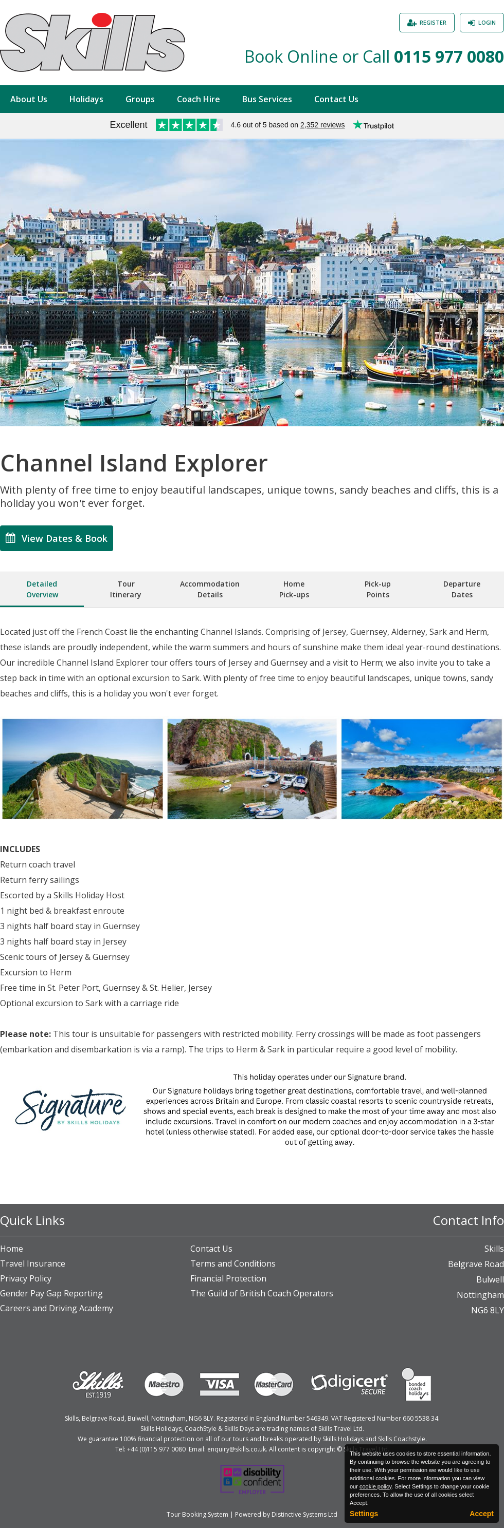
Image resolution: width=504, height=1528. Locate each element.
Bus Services (267, 99)
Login (487, 22)
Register (433, 22)
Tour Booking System (197, 1514)
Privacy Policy (25, 1278)
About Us (28, 99)
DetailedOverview (42, 589)
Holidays (86, 99)
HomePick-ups (294, 589)
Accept (482, 1514)
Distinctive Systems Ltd (304, 1514)
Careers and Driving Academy (56, 1308)
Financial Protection (228, 1278)
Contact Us (336, 99)
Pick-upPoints (378, 589)
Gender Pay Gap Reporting (51, 1293)
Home (11, 1248)
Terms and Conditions (233, 1263)
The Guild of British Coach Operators (261, 1293)
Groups (140, 99)
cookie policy (375, 1486)
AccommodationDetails (210, 589)
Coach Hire (198, 99)
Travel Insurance (32, 1263)
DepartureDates (461, 589)
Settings (364, 1514)
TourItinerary (125, 589)
